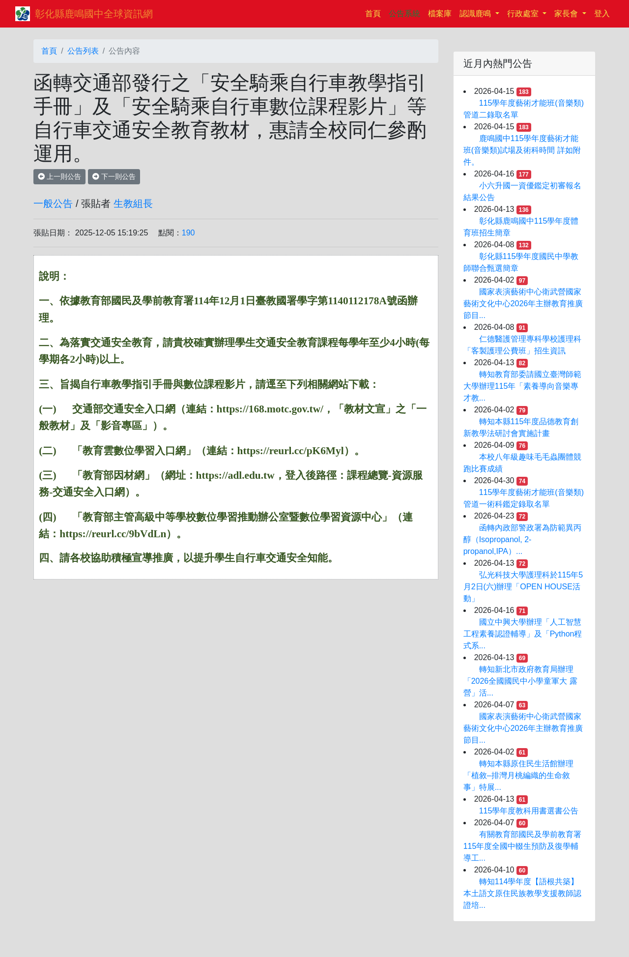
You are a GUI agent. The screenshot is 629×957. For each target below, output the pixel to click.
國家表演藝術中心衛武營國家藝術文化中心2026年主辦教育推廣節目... (523, 303)
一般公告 (53, 203)
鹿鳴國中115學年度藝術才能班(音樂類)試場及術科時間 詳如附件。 (522, 150)
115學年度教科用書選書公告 (529, 811)
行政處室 (524, 13)
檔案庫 (440, 13)
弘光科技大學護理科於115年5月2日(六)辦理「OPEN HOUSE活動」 (523, 587)
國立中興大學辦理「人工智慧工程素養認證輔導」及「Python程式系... (522, 634)
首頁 (375, 12)
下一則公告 (114, 176)
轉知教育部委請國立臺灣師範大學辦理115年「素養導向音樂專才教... (522, 386)
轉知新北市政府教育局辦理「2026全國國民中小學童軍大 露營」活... (520, 681)
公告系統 (404, 13)
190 (188, 233)
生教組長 (133, 203)
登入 (602, 13)
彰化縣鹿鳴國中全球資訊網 (94, 13)
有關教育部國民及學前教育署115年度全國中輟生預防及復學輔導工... (522, 846)
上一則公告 (59, 176)
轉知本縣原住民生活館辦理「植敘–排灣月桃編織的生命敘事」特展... (518, 775)
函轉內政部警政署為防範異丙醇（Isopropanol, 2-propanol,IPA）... (522, 539)
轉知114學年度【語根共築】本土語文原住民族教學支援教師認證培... (522, 893)
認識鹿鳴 (476, 13)
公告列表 (83, 51)
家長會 (567, 13)
